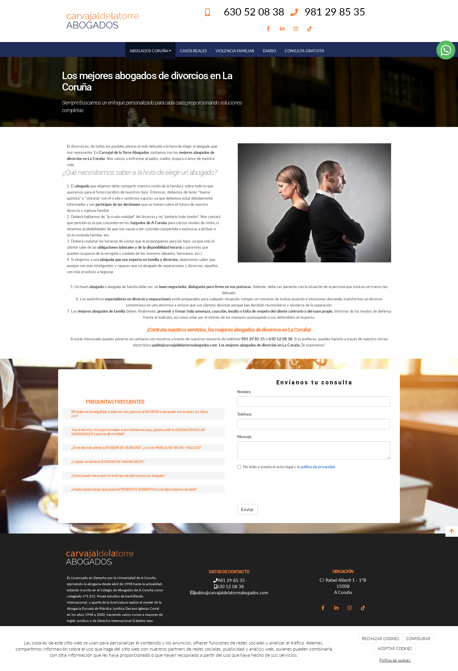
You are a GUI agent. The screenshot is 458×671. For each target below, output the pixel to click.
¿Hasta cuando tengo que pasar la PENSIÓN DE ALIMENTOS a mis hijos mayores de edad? (134, 489)
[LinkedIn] (282, 28)
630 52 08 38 (230, 586)
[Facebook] (268, 28)
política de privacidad (318, 466)
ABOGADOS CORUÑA (150, 50)
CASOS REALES (193, 50)
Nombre (244, 391)
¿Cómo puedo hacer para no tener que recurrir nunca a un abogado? (118, 475)
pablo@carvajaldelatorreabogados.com (231, 592)
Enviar (247, 509)
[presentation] (281, 486)
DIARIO (269, 50)
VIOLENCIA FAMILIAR (235, 50)
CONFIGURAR (418, 638)
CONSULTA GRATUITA (304, 50)
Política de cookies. (395, 660)
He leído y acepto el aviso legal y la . (286, 466)
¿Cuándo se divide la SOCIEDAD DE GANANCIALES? (107, 461)
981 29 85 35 (335, 11)
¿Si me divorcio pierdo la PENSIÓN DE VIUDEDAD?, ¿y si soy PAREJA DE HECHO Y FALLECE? (136, 447)
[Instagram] (296, 28)
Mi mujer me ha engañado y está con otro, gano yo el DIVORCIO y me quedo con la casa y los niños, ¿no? (139, 413)
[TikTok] (310, 28)
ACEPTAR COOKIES (395, 648)
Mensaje (244, 436)
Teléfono (244, 414)
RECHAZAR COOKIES (380, 638)
